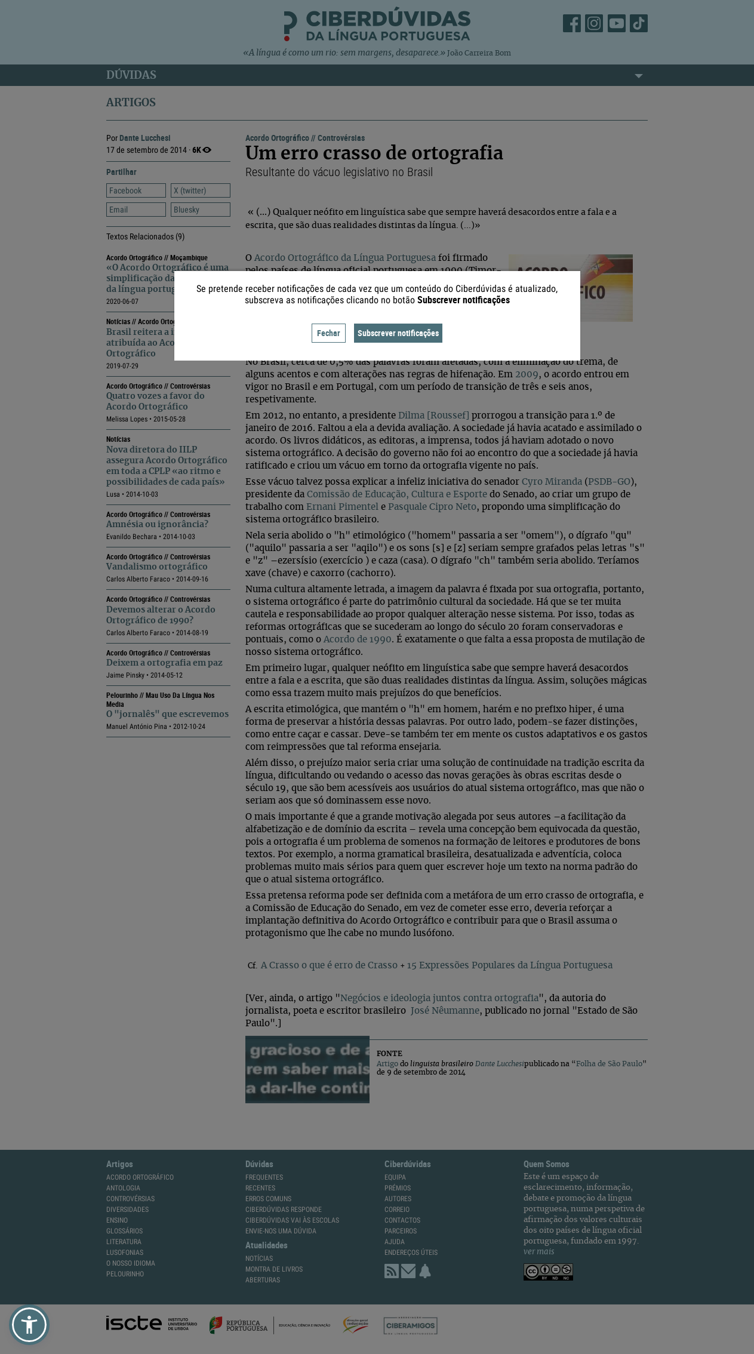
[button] (29, 1324)
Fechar (328, 332)
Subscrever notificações (398, 332)
